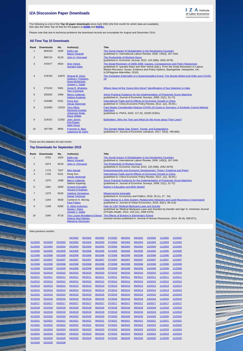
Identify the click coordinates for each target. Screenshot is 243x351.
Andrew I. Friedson (77, 78)
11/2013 (164, 285)
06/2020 (99, 316)
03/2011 (60, 277)
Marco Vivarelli (75, 53)
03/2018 (60, 307)
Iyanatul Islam (75, 66)
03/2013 (60, 285)
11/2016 (164, 299)
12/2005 (177, 251)
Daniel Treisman (76, 196)
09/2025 (138, 338)
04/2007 (73, 259)
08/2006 (125, 255)
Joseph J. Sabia (76, 84)
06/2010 (99, 272)
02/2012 (48, 281)
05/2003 (86, 242)
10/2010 (151, 272)
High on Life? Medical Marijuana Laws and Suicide (132, 206)
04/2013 (73, 285)
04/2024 (73, 333)
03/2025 (60, 338)
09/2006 (138, 255)
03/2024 (60, 333)
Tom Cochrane (75, 91)
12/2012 (177, 281)
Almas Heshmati (76, 103)
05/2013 (86, 285)
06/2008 (99, 264)
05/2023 (86, 329)
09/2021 (138, 320)
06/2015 (99, 294)
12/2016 (177, 299)
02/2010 (48, 272)
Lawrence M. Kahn (77, 131)
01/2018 (35, 307)
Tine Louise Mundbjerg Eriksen (84, 215)
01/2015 (35, 294)
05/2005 (86, 251)
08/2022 (125, 325)
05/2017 (86, 303)
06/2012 (99, 281)
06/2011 (99, 277)
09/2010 (138, 272)
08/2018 (125, 307)
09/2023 (138, 329)
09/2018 (138, 307)
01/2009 (35, 268)
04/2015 (73, 294)
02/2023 (48, 329)
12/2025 (177, 338)
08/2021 (125, 320)
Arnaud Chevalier (76, 186)
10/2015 (151, 294)
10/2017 (151, 303)
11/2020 (164, 316)
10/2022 (151, 325)
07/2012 (112, 281)
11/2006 (164, 255)
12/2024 (177, 333)
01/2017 (35, 303)
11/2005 (164, 251)
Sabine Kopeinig (76, 97)
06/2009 (99, 268)
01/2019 (35, 312)
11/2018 (164, 307)
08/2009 (125, 268)
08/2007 (125, 259)
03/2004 (60, 246)
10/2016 (151, 299)
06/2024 (99, 333)
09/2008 (138, 264)
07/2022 (112, 325)
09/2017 (138, 303)
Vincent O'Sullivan (77, 189)
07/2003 (112, 242)
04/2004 (73, 246)
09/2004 (138, 246)
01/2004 (35, 246)
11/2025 (164, 338)
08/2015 (125, 294)
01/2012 (35, 281)
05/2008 (86, 264)
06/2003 (99, 242)
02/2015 (48, 294)
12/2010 (177, 272)
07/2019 (112, 312)
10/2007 (151, 259)
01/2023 (35, 329)
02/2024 (48, 333)
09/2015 (138, 294)
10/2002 (151, 237)
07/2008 (112, 264)
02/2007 (48, 259)
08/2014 (125, 290)
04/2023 (73, 329)
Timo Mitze (73, 107)
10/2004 (151, 246)
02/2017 (48, 303)
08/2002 (125, 237)
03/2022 (60, 325)
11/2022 (164, 325)
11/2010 (164, 272)
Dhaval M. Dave (76, 76)
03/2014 (60, 290)
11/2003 (164, 242)
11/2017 (164, 303)
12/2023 (177, 329)
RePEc (100, 26)
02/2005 (48, 251)
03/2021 (60, 320)
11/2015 (164, 294)
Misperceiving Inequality (117, 193)
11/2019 (164, 312)
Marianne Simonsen (78, 221)
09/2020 (138, 316)
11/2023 (164, 329)
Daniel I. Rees (75, 209)
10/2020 (151, 316)
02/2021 (48, 320)
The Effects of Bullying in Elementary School (128, 215)
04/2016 (73, 299)
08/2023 (125, 329)
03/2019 (60, 312)
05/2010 (86, 272)
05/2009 (86, 268)
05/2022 (86, 325)
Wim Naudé (73, 170)
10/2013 (151, 285)
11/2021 (164, 320)
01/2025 (35, 338)
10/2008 (151, 264)
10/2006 (151, 255)
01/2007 (35, 259)
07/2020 (112, 316)
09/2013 (138, 285)
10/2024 (151, 333)
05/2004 (86, 246)
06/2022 (99, 325)
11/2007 (164, 259)
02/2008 (48, 264)
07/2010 (112, 272)
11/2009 (164, 268)
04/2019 (73, 312)
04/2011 (73, 277)
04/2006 (73, 255)
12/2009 (177, 268)
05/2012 (86, 281)
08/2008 (125, 264)
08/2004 (125, 246)
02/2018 (48, 307)
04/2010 (73, 272)
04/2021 (73, 320)
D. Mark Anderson (77, 206)
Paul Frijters (73, 202)
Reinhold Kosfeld (76, 110)
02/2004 (48, 246)
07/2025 (112, 338)
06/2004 (99, 246)
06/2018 (99, 307)
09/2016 (138, 299)
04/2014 (73, 290)
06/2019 (99, 312)
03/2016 (60, 299)
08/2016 (125, 299)
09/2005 (138, 251)
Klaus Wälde (74, 116)
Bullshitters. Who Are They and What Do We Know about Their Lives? (143, 119)
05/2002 (86, 237)
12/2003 (177, 242)
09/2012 (138, 281)
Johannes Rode (76, 113)
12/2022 (177, 325)
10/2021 (151, 320)
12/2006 (177, 255)
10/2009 (151, 268)
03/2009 (60, 268)
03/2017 (60, 303)
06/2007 (99, 259)
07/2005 (112, 251)
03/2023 (60, 329)
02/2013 (48, 285)
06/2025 (99, 338)
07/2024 (112, 333)
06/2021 (99, 320)
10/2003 (151, 242)
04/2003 (73, 242)
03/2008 (60, 264)
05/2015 (86, 294)
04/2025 (73, 338)
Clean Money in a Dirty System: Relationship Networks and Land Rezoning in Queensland (154, 199)
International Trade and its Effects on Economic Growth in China (139, 101)
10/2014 (151, 290)
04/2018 (73, 307)
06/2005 (99, 251)
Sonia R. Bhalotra (77, 88)
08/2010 (125, 272)
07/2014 (112, 290)
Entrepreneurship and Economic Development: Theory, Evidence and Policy (146, 170)
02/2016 (48, 299)
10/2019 (151, 312)
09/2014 (138, 290)
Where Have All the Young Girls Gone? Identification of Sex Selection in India (147, 88)
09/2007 (138, 259)
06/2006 (99, 255)
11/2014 (164, 290)
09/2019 (138, 312)
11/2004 (164, 246)
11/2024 (164, 333)
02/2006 (48, 255)
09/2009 (138, 268)
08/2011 (125, 277)
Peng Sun (72, 101)
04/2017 (73, 303)
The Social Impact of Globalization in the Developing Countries (139, 50)
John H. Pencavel (77, 57)
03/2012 (60, 281)
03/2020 (60, 316)
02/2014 (48, 290)
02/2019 (48, 312)
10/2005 (151, 251)
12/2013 (177, 285)
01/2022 (35, 325)
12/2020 (177, 316)
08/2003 (125, 242)
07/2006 (112, 255)
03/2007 (60, 259)
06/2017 (99, 303)
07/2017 (112, 303)
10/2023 (151, 329)
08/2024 (125, 333)
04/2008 (73, 264)
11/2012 (164, 281)
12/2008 (177, 264)
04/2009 (73, 268)
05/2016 (86, 299)
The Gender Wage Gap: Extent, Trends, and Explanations (136, 128)
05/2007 (86, 259)
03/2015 (60, 294)
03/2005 (60, 251)
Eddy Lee (72, 50)
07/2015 (112, 294)
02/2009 (48, 268)
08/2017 (125, 303)
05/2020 (86, 316)
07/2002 (112, 237)
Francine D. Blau (76, 128)
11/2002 (164, 237)
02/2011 (48, 277)
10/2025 (151, 338)
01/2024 (35, 333)
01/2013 (35, 285)
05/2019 (86, 312)
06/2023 (99, 329)
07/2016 (112, 299)
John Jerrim (73, 119)
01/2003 (35, 242)
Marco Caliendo (76, 94)
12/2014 (177, 290)
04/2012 (73, 281)
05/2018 (86, 307)
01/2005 (35, 251)
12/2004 (177, 246)
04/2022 (73, 325)
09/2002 (138, 237)
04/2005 (73, 251)
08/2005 (125, 251)
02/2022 (48, 325)
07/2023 (112, 329)
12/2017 (177, 303)
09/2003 (138, 242)
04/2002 (73, 237)
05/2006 (86, 255)
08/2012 (125, 281)
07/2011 (112, 277)
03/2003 (60, 242)
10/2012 (151, 281)
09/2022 (138, 325)
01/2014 (35, 290)
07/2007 (112, 259)
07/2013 (112, 285)
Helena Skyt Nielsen (78, 218)
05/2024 (86, 333)
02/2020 (48, 316)
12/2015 (177, 294)
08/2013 (125, 285)
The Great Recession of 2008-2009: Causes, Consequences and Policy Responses (150, 63)
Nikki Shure (73, 125)
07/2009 (112, 268)
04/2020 (73, 316)
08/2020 (125, 316)
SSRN (86, 26)
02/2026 (48, 342)
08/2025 (125, 338)
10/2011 (151, 277)
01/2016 (35, 299)
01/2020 (35, 316)
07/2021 (112, 320)
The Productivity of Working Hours (123, 57)
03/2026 (60, 342)
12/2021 (177, 320)
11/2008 (164, 264)
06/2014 (99, 290)
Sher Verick (73, 63)
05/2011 (86, 277)
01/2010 (35, 272)
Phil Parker (73, 122)
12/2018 (177, 307)
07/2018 (112, 307)
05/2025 (86, 338)
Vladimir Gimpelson (78, 193)
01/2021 (35, 320)
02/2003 (48, 242)
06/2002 (99, 237)
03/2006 (60, 255)
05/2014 (86, 290)
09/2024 (138, 333)
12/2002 (177, 237)
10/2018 (151, 307)
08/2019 (125, 312)
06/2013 (99, 285)
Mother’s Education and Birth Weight (124, 186)
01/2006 (35, 255)
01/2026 (35, 342)
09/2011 (138, 277)
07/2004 (112, 246)
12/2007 (177, 259)
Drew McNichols (76, 81)
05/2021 (86, 320)
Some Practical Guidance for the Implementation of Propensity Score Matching (148, 94)
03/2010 (60, 272)
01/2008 (35, 264)
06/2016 (99, 299)
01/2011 (35, 277)
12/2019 (177, 312)
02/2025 (48, 338)
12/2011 (177, 277)
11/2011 (164, 277)
